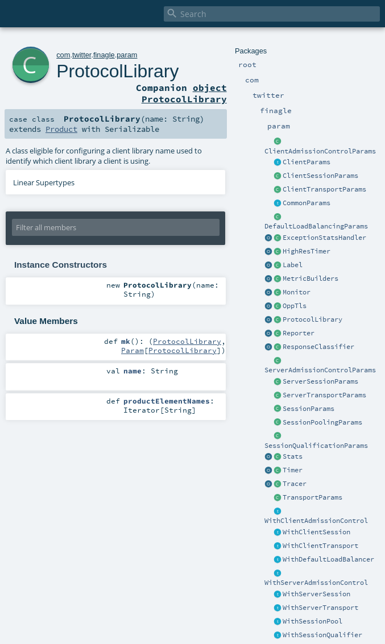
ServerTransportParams (324, 395)
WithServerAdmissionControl (316, 583)
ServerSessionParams (320, 381)
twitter (81, 55)
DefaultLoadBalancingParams (316, 226)
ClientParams (306, 162)
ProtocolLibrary (312, 319)
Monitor (297, 292)
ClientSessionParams (320, 176)
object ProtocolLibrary (184, 93)
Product (61, 129)
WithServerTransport (320, 608)
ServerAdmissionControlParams (320, 370)
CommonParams (306, 203)
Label (293, 265)
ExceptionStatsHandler (324, 238)
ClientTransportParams (324, 189)
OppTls (295, 306)
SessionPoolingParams (322, 422)
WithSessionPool (312, 621)
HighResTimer (306, 251)
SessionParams (308, 409)
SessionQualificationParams (316, 446)
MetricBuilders (310, 278)
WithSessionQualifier (322, 635)
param (127, 55)
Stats (293, 456)
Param (132, 350)
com (63, 55)
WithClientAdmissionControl (316, 521)
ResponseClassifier (318, 347)
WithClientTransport (320, 546)
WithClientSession (316, 532)
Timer (293, 470)
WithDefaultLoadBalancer (328, 559)
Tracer (295, 484)
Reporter (298, 333)
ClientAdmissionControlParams (320, 151)
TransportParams (312, 497)
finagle (104, 55)
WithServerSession (316, 594)
